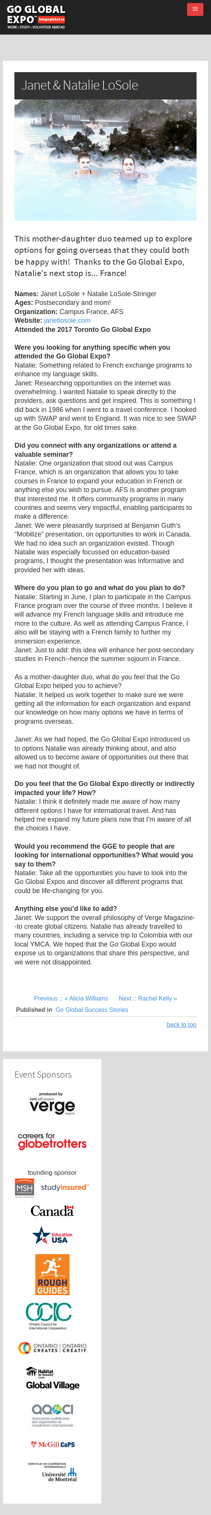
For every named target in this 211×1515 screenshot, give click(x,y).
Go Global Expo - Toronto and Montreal (36, 17)
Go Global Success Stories (92, 1010)
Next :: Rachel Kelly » (148, 998)
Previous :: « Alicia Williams (71, 998)
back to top (181, 1024)
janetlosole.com (67, 320)
